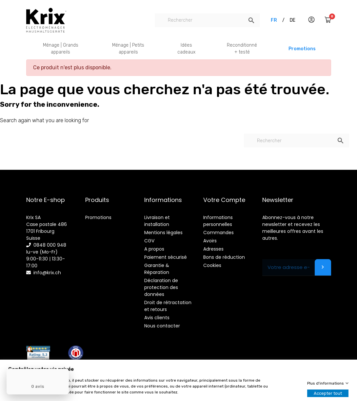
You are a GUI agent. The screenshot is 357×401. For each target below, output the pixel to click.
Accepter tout (328, 393)
